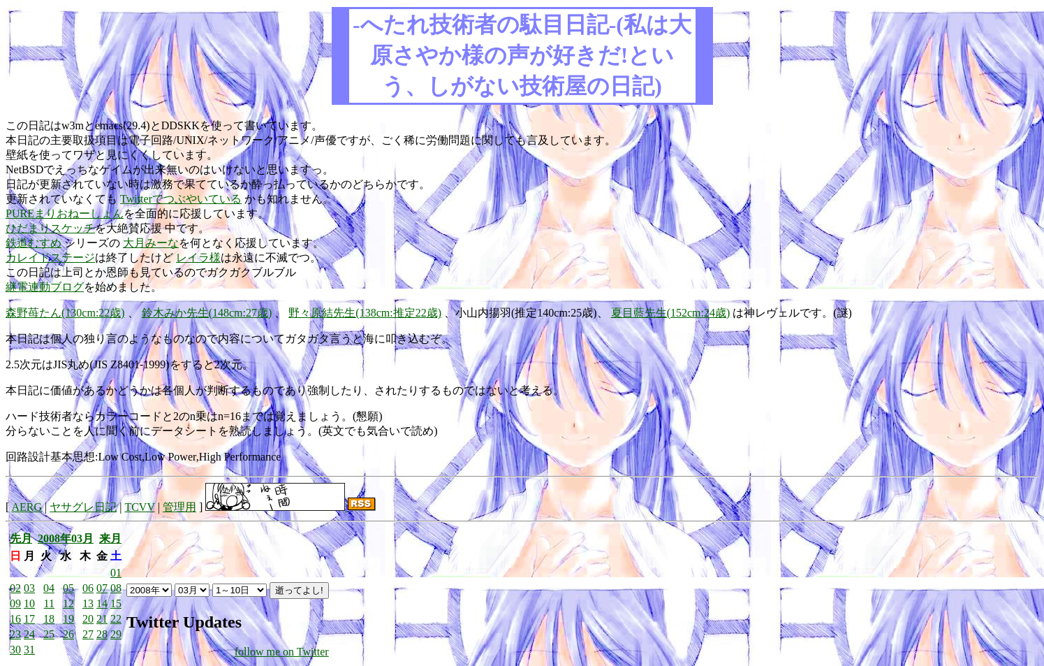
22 (116, 619)
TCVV (139, 507)
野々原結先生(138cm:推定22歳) (364, 313)
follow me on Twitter (282, 652)
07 (102, 588)
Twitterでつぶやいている (181, 199)
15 (116, 603)
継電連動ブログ (45, 287)
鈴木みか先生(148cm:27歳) (207, 313)
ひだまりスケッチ (50, 228)
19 (68, 619)
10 (29, 603)
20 (88, 619)
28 (102, 634)
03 (29, 588)
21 (102, 619)
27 (88, 634)
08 (116, 588)
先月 (21, 538)
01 (116, 573)
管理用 (179, 507)
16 (15, 619)
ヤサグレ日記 (83, 507)
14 (102, 603)
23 (15, 634)
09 (15, 603)
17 (29, 619)
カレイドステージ (50, 257)
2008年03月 (66, 538)
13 (88, 603)
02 (15, 588)
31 (29, 650)
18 (48, 619)
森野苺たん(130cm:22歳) (65, 313)
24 (29, 634)
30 (15, 650)
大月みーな (151, 243)
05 (68, 588)
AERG (26, 507)
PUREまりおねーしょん (65, 213)
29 (116, 634)
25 (48, 634)
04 (48, 588)
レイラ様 (198, 257)
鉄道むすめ (33, 243)
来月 (110, 538)
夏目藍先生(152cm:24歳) (670, 313)
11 (49, 603)
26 (68, 634)
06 (88, 588)
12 (68, 603)
